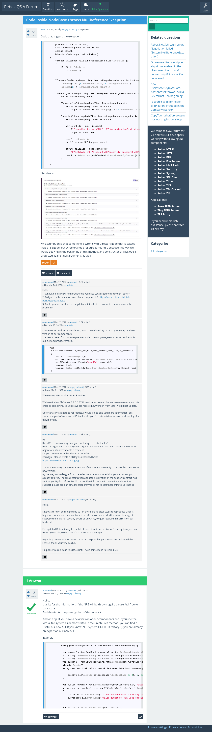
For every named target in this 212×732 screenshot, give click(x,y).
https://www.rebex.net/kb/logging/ (61, 460)
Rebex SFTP (165, 153)
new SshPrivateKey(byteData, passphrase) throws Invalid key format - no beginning (167, 90)
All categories (159, 251)
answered (47, 590)
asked (43, 29)
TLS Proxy (164, 214)
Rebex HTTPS (166, 149)
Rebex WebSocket (169, 189)
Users (85, 9)
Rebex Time (165, 181)
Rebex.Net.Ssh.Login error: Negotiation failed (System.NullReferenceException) (167, 50)
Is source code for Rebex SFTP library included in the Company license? (167, 105)
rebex (45, 262)
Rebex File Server (169, 161)
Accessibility (195, 727)
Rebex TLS (164, 185)
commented (48, 282)
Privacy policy (177, 727)
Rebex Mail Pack (168, 165)
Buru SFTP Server (169, 206)
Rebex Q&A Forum (21, 6)
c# (54, 262)
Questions (48, 9)
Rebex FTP (164, 157)
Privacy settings (157, 727)
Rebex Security (167, 169)
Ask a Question (100, 9)
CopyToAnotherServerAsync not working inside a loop (168, 117)
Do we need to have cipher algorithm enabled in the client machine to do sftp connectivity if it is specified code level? (168, 70)
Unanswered (62, 9)
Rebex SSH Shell (168, 177)
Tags (75, 9)
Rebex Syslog (166, 173)
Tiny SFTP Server (168, 210)
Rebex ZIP (164, 193)
